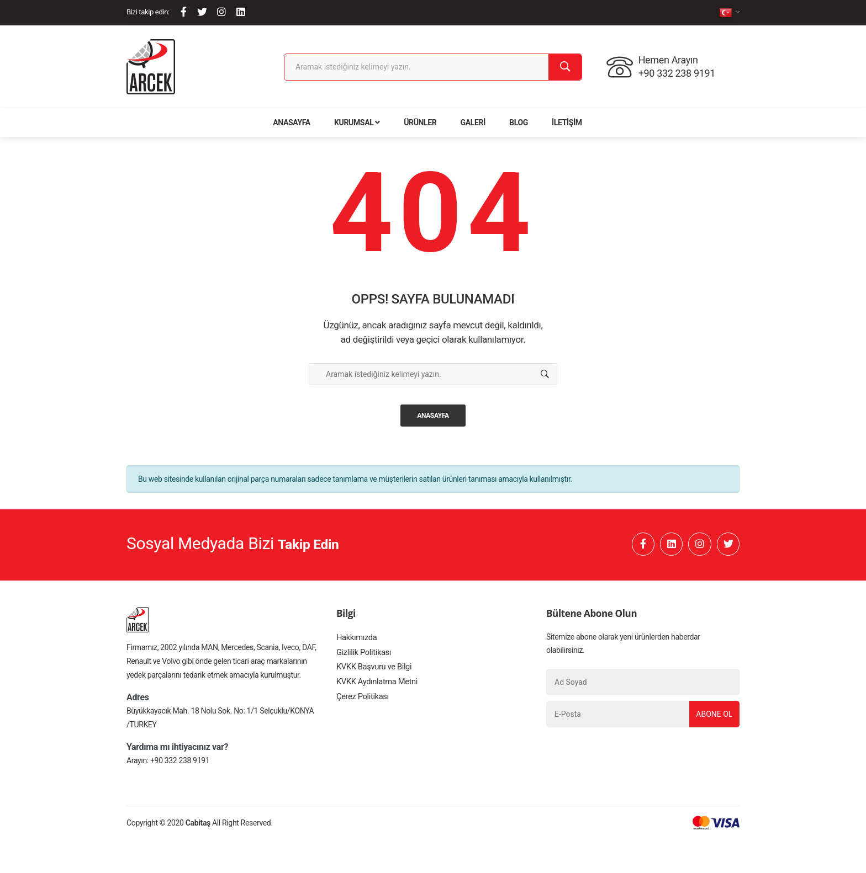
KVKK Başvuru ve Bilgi (372, 674)
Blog (518, 122)
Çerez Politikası (361, 708)
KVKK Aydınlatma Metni (375, 691)
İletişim (567, 122)
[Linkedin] (240, 12)
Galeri (473, 122)
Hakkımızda (355, 641)
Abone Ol (711, 717)
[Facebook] (184, 12)
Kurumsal (357, 122)
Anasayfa (291, 122)
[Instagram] (221, 12)
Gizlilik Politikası (362, 658)
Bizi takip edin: (148, 12)
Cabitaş (198, 826)
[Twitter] (202, 12)
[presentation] (630, 757)
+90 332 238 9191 (179, 763)
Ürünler (420, 122)
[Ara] (565, 67)
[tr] (729, 12)
